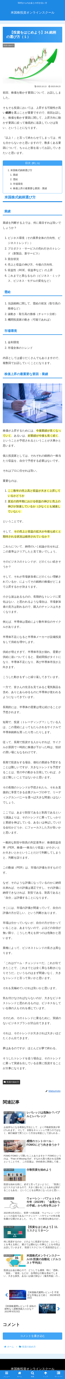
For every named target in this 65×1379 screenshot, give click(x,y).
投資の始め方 (11, 1082)
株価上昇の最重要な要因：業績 (30, 188)
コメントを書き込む (32, 1335)
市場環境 (18, 183)
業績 (15, 174)
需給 (15, 179)
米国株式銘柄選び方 (21, 170)
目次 (28, 163)
